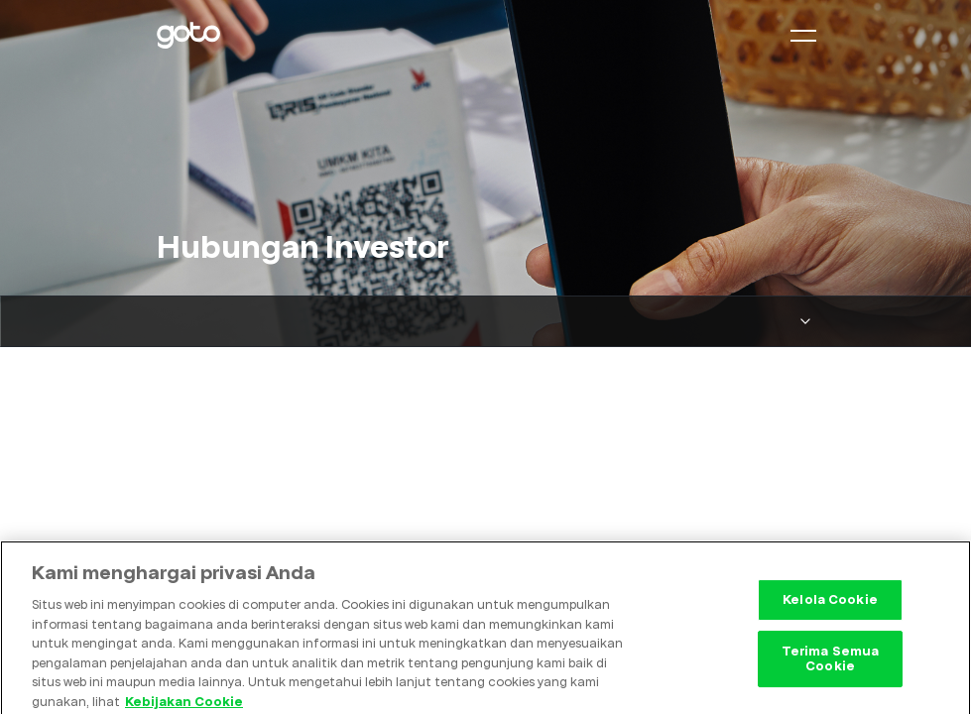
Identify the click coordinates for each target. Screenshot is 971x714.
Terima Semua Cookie (831, 662)
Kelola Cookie (830, 604)
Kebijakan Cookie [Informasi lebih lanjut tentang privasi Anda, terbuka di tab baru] (184, 705)
